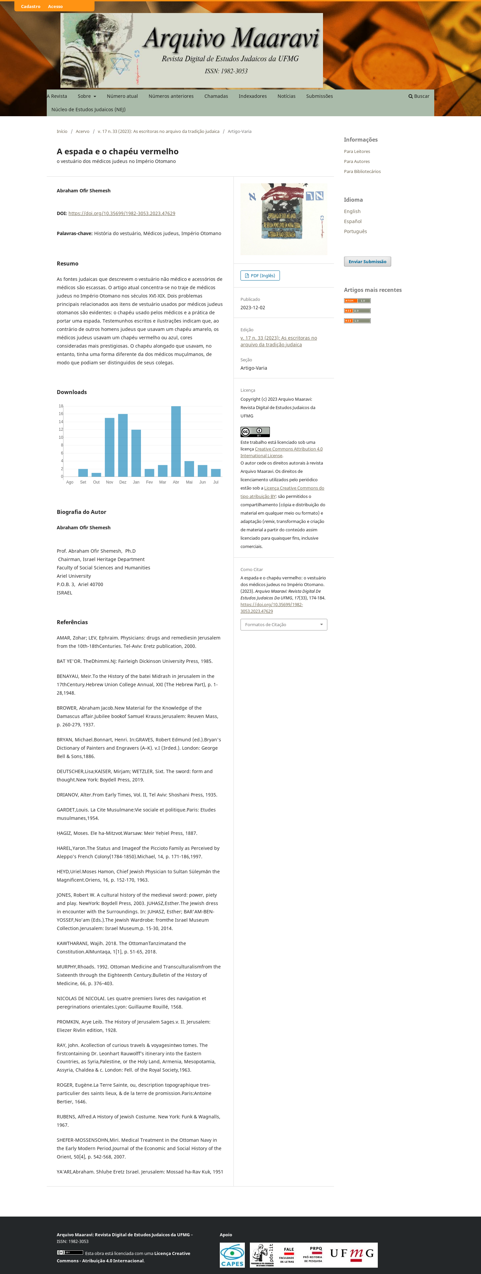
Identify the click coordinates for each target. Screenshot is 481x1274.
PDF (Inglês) (262, 275)
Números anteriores (171, 96)
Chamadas (216, 96)
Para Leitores (357, 151)
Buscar (419, 96)
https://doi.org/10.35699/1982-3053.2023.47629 (121, 213)
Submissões (319, 96)
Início (62, 131)
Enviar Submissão (367, 261)
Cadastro (30, 6)
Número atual (122, 96)
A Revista (57, 96)
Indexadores (253, 96)
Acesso (55, 6)
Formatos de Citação (265, 624)
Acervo (83, 131)
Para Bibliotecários (362, 171)
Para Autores (357, 161)
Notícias (287, 96)
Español (353, 221)
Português (355, 231)
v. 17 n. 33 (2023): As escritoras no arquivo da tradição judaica (158, 131)
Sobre (85, 96)
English (352, 211)
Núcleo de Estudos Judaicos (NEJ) (88, 109)
